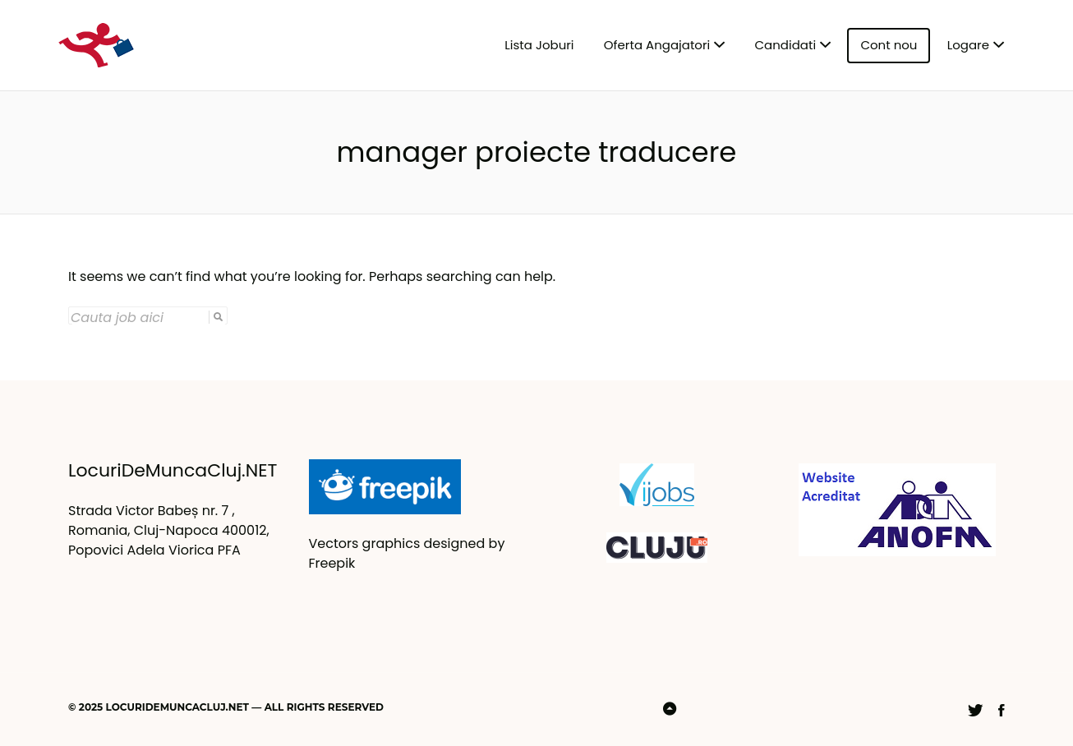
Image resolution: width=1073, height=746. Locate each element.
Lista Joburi (538, 44)
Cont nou (888, 44)
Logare (968, 44)
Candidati (786, 44)
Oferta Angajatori (657, 44)
